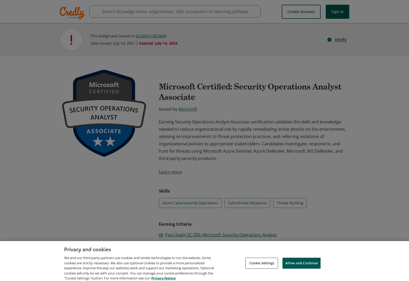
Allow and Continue (301, 268)
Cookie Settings (261, 268)
